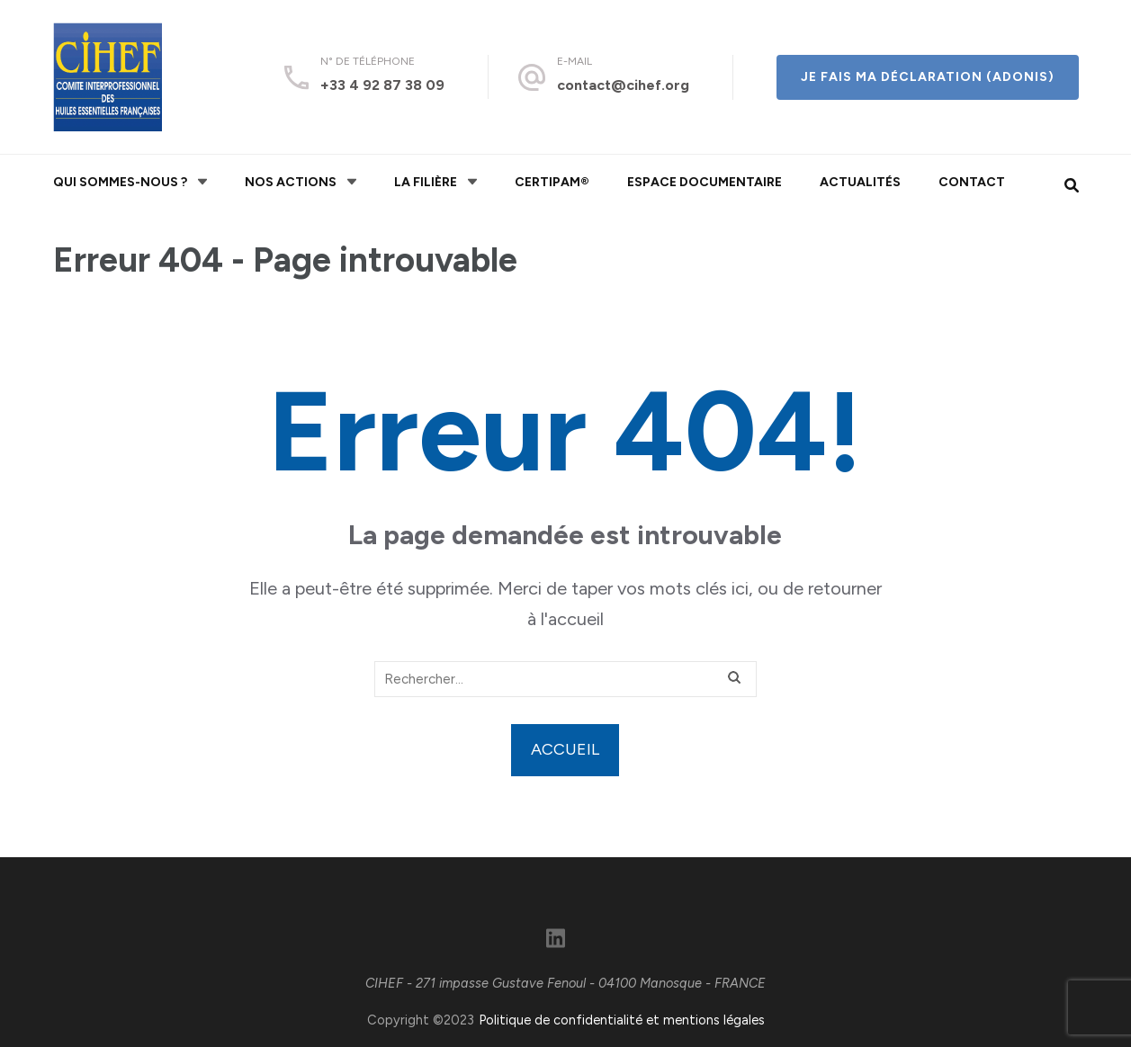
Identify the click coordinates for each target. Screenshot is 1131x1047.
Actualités (860, 182)
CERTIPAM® (552, 182)
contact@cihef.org (623, 85)
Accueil (565, 749)
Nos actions (291, 182)
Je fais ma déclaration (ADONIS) (928, 77)
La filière (425, 182)
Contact (971, 182)
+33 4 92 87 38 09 (382, 85)
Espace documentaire (704, 182)
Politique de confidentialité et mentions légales (622, 1020)
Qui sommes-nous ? (120, 182)
